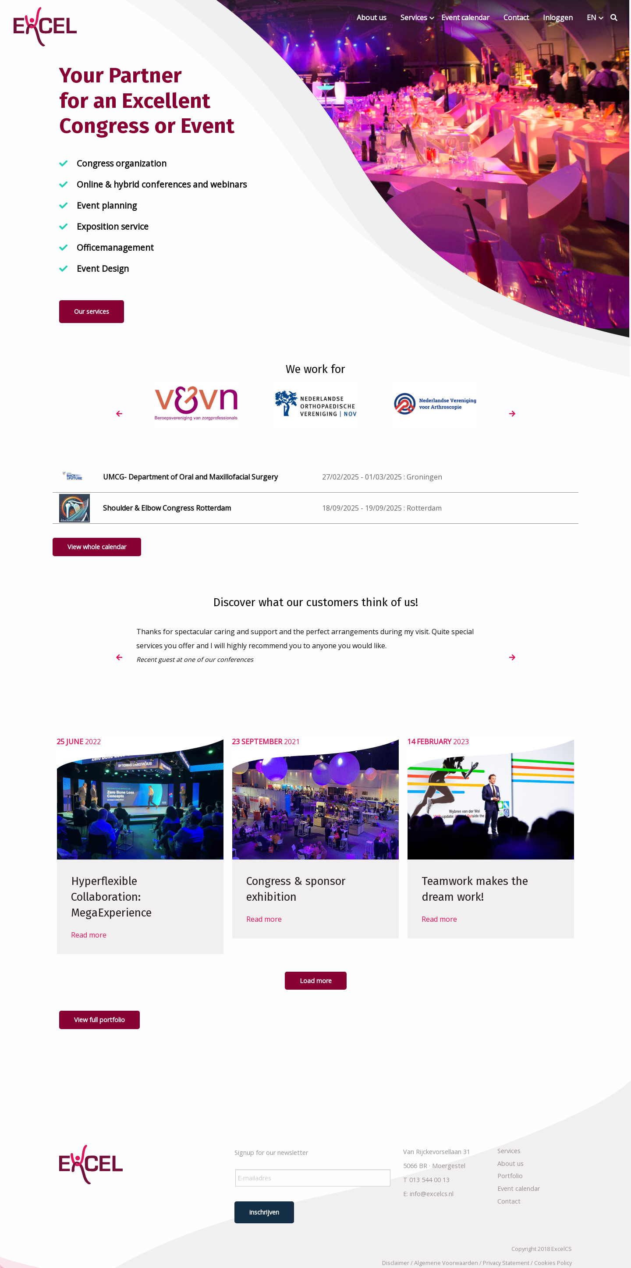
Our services (91, 311)
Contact (516, 17)
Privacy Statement (506, 1263)
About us (371, 17)
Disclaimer (395, 1263)
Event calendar (465, 17)
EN (591, 17)
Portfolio (510, 1176)
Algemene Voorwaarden (446, 1263)
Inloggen (558, 17)
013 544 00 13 (429, 1180)
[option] (196, 404)
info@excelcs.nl (432, 1194)
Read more (88, 935)
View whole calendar (96, 547)
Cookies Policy (553, 1263)
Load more (316, 981)
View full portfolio (99, 1020)
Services (414, 17)
